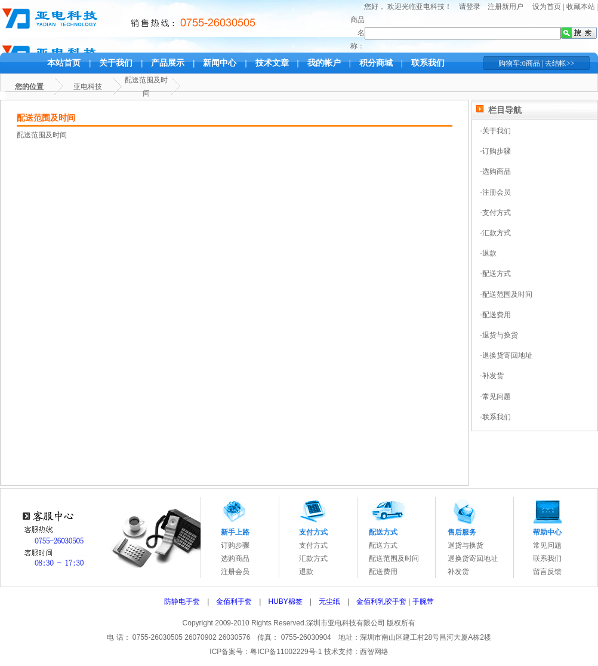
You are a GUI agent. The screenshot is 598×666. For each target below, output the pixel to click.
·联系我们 (495, 417)
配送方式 (383, 545)
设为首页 (546, 6)
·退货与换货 (499, 335)
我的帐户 (324, 63)
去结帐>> (560, 63)
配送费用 (383, 571)
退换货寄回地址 (473, 558)
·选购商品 (495, 171)
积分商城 (376, 63)
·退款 (488, 253)
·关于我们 (495, 131)
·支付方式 (495, 212)
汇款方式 (313, 558)
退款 (306, 571)
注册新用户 (505, 6)
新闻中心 (219, 63)
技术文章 (272, 63)
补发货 (458, 571)
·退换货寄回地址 (506, 355)
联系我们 (428, 63)
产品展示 (167, 63)
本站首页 (64, 63)
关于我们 (115, 63)
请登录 (469, 6)
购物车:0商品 (519, 63)
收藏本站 (580, 6)
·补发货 (492, 376)
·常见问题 (495, 396)
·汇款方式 (495, 233)
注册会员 (235, 571)
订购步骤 (235, 545)
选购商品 (235, 558)
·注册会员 (495, 192)
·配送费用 (495, 315)
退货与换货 (465, 545)
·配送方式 (495, 273)
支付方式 (313, 545)
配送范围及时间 (394, 558)
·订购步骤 (495, 151)
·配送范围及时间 (506, 294)
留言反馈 (547, 571)
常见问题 (547, 545)
